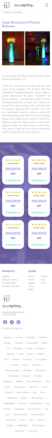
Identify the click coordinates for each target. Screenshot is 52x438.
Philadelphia (9, 403)
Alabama (7, 337)
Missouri (26, 376)
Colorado (19, 343)
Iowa (6, 359)
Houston (11, 354)
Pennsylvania (37, 398)
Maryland (36, 365)
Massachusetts (13, 370)
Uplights (6, 276)
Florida (29, 348)
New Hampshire (34, 381)
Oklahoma (12, 398)
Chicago (7, 343)
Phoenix (22, 403)
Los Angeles (41, 359)
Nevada (19, 381)
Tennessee (11, 420)
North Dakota (23, 392)
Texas (22, 420)
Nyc (34, 392)
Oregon (24, 398)
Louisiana (14, 365)
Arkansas (30, 337)
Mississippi (13, 376)
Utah (31, 420)
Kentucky (27, 359)
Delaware (18, 348)
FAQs (43, 283)
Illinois (30, 354)
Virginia (9, 425)
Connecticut (32, 343)
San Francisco (34, 409)
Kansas (15, 359)
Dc (8, 348)
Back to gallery (12, 12)
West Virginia (38, 425)
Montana (38, 376)
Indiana (40, 354)
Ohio (42, 392)
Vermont (41, 420)
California (43, 337)
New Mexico (19, 387)
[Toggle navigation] (46, 5)
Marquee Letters (9, 279)
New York (33, 387)
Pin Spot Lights (9, 283)
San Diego (19, 409)
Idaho (21, 354)
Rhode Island (36, 403)
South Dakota (37, 414)
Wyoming (32, 431)
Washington (22, 425)
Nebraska (7, 381)
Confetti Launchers (11, 286)
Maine (25, 365)
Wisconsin (19, 431)
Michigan (27, 370)
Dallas (44, 343)
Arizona (18, 337)
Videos (31, 289)
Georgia (40, 348)
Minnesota (40, 370)
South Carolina (20, 414)
